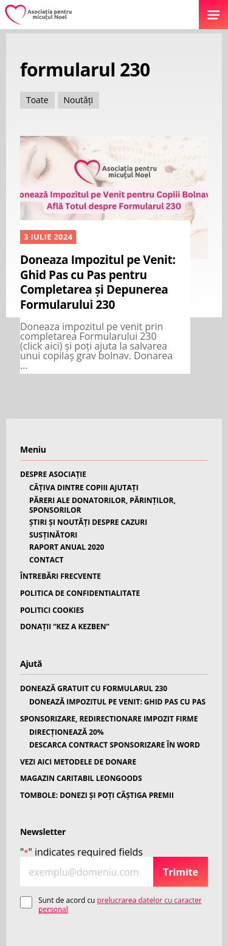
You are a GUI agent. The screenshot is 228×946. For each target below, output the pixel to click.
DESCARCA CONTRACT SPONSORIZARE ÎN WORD (114, 745)
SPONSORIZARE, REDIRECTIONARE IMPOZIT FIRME (109, 719)
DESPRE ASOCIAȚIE (53, 474)
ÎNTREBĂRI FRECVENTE (60, 576)
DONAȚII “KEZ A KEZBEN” (64, 627)
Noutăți (79, 100)
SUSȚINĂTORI (53, 535)
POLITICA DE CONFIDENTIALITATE (80, 593)
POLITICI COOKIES (52, 610)
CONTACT (46, 560)
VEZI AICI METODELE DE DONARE (78, 762)
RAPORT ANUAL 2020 (66, 547)
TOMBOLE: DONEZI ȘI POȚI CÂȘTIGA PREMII (97, 795)
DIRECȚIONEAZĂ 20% (66, 732)
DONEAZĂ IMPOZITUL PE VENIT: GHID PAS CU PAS (117, 702)
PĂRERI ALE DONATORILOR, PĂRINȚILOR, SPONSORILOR (102, 505)
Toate (37, 100)
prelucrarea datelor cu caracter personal (120, 904)
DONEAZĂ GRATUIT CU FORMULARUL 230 (93, 689)
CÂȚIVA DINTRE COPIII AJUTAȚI (84, 488)
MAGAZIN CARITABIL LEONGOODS (81, 778)
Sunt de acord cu (120, 905)
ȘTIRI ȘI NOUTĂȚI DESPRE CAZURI (88, 522)
